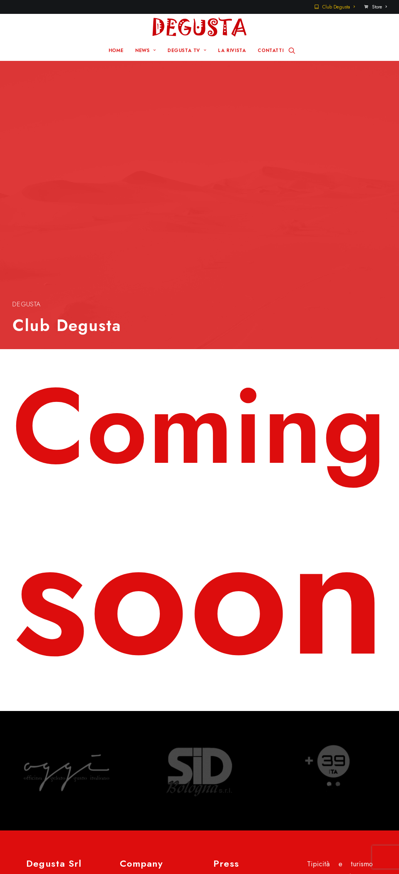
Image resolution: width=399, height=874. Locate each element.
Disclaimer (42, 854)
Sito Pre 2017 (244, 665)
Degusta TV (147, 689)
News (138, 677)
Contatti (235, 677)
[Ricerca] (291, 50)
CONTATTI (270, 50)
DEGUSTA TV (187, 50)
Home (139, 665)
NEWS (145, 50)
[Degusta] (199, 27)
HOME (116, 50)
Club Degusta (338, 6)
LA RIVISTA (232, 50)
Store (379, 6)
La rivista (143, 701)
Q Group (224, 842)
